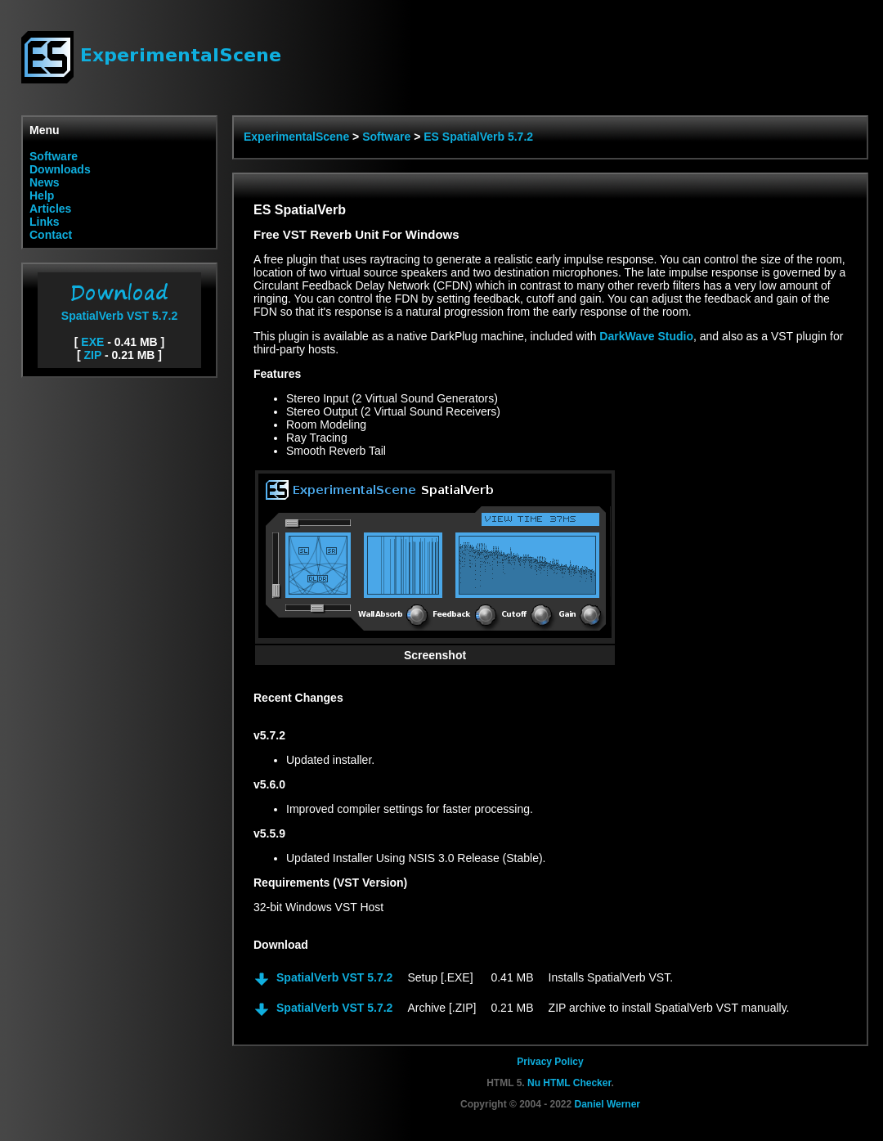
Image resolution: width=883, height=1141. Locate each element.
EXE (92, 341)
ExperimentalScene (296, 136)
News (44, 182)
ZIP (93, 355)
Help (41, 195)
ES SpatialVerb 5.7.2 (478, 136)
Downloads (60, 169)
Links (44, 221)
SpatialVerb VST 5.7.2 (119, 309)
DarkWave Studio (646, 336)
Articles (50, 208)
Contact (50, 234)
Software (53, 156)
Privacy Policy (550, 1061)
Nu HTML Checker (569, 1083)
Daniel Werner (607, 1104)
